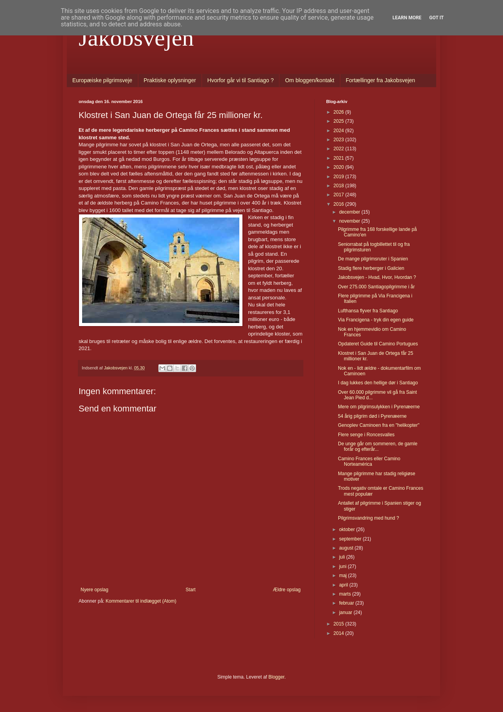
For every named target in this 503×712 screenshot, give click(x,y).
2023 (339, 139)
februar (347, 603)
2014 (339, 633)
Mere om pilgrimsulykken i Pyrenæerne (379, 406)
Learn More (407, 17)
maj (343, 575)
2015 (339, 624)
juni (343, 566)
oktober (347, 529)
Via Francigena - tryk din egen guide (376, 320)
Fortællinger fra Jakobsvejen (380, 80)
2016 (339, 204)
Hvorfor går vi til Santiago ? (240, 80)
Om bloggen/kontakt (309, 80)
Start (190, 589)
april (344, 585)
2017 (339, 194)
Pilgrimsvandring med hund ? (368, 518)
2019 (339, 176)
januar (346, 612)
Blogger (276, 677)
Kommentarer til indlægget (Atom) (141, 601)
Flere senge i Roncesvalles (366, 434)
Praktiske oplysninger (170, 80)
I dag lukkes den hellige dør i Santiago (378, 383)
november (350, 221)
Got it (436, 17)
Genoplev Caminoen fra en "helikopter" (378, 425)
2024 (339, 130)
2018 (339, 185)
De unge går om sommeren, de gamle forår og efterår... (377, 446)
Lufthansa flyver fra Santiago (368, 311)
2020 (339, 167)
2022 (339, 148)
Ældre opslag (287, 589)
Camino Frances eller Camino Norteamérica (369, 461)
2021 (339, 158)
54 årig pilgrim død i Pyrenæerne (372, 416)
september (351, 539)
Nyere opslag (94, 589)
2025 (339, 121)
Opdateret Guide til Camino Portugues (378, 344)
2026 (339, 112)
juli (342, 557)
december (350, 212)
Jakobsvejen (136, 38)
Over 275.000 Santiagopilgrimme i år (376, 287)
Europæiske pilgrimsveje (102, 80)
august (346, 548)
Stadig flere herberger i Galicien (371, 268)
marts (345, 594)
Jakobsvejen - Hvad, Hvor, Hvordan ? (377, 277)
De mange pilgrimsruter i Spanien (373, 259)
